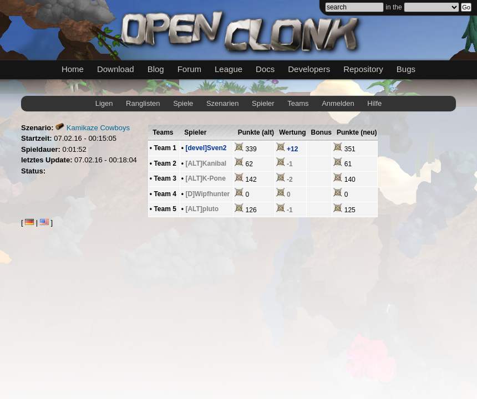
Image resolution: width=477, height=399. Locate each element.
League (228, 69)
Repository (363, 69)
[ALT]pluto (202, 209)
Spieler (263, 103)
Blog (156, 69)
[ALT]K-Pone (205, 178)
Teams (297, 103)
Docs (265, 69)
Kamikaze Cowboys (98, 128)
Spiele (183, 103)
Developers (309, 69)
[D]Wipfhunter (207, 194)
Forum (189, 69)
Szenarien (222, 103)
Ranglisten (143, 103)
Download (115, 69)
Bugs (406, 69)
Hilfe (374, 103)
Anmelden (338, 103)
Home (73, 69)
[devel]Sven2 (205, 148)
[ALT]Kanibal (205, 163)
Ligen (104, 103)
